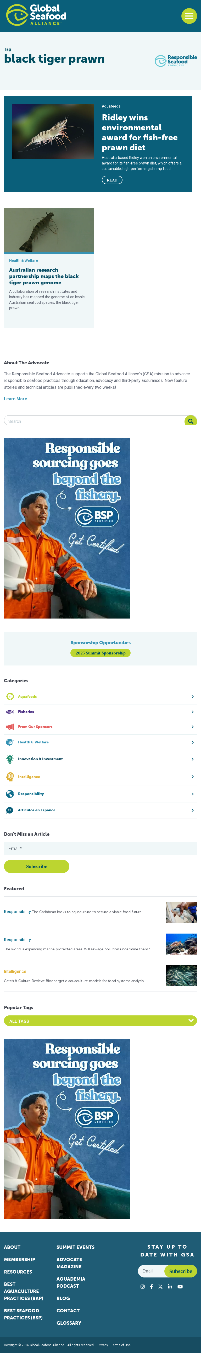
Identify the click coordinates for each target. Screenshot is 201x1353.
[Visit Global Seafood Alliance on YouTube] (180, 1287)
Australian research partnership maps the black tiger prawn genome (44, 276)
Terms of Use (121, 1345)
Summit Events (75, 1247)
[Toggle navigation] (189, 16)
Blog (63, 1298)
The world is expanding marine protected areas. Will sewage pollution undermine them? (77, 949)
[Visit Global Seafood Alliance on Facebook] (151, 1287)
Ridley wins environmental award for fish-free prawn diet (140, 132)
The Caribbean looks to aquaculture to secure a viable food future (87, 912)
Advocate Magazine (69, 1263)
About (12, 1247)
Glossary (69, 1323)
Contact (68, 1311)
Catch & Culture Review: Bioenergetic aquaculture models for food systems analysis (74, 981)
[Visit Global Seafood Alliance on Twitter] (160, 1287)
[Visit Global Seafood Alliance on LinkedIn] (170, 1287)
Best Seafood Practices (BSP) (23, 1314)
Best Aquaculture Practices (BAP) (23, 1291)
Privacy (103, 1345)
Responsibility (17, 911)
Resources (18, 1272)
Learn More (15, 398)
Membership (19, 1260)
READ (112, 180)
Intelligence (15, 971)
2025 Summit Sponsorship (101, 653)
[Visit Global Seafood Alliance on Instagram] (142, 1287)
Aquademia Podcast (71, 1282)
